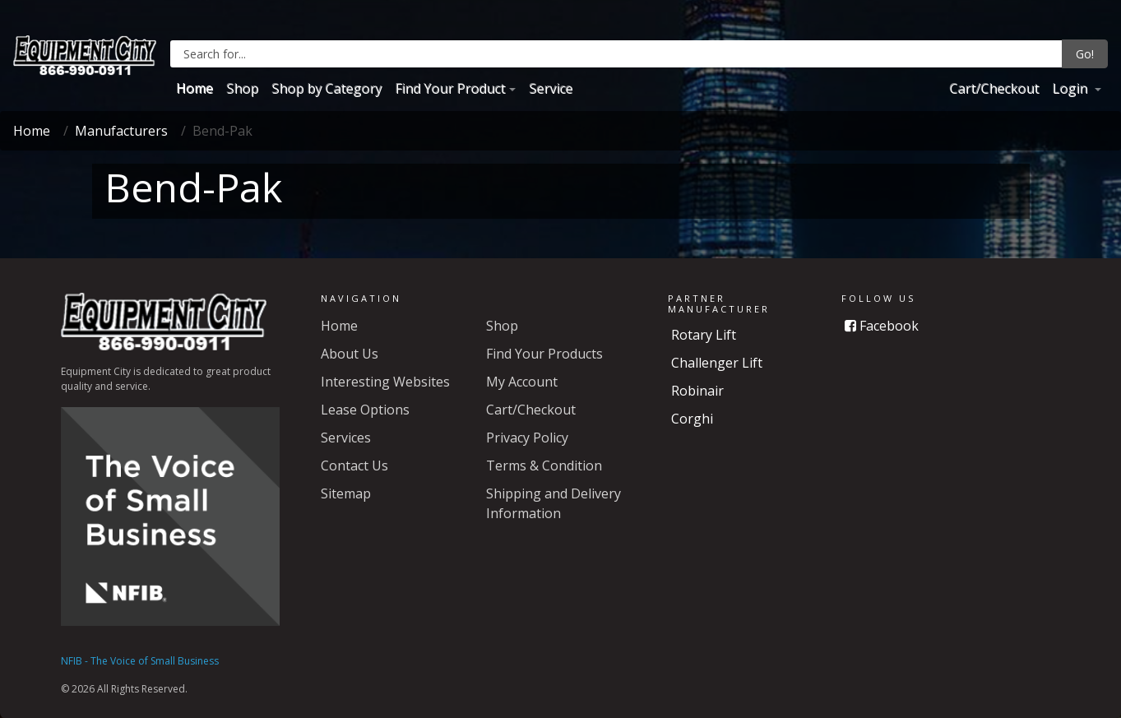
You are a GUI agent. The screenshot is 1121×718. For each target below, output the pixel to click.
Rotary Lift (703, 335)
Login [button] (1071, 88)
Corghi (692, 419)
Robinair (697, 391)
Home (194, 88)
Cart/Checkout (994, 88)
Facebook (882, 326)
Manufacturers (121, 131)
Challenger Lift (716, 363)
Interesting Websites (385, 382)
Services (346, 437)
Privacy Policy (527, 437)
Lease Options (365, 410)
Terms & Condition (544, 465)
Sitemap (346, 493)
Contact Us (354, 465)
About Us (349, 354)
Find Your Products (544, 354)
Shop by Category (326, 88)
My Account (522, 382)
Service (550, 88)
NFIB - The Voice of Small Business (140, 661)
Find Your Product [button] (450, 88)
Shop (242, 88)
